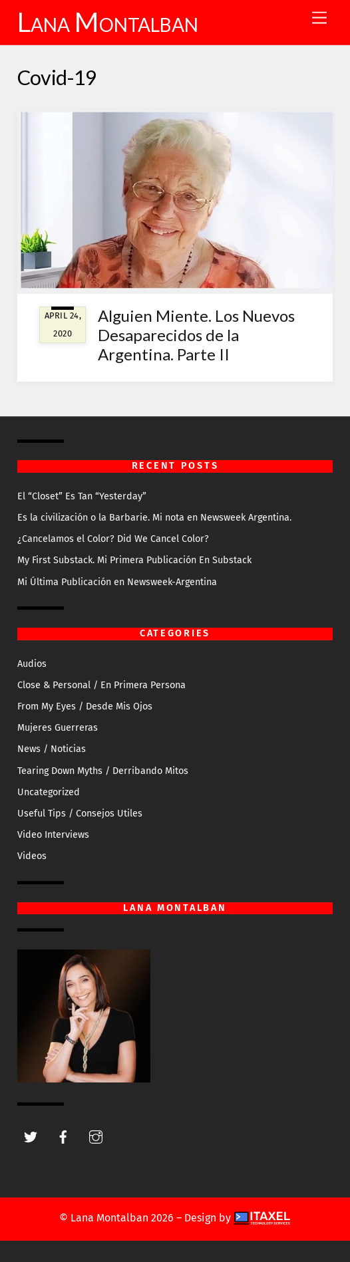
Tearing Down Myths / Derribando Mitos (102, 771)
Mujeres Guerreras (57, 727)
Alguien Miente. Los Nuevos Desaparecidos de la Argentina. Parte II (196, 335)
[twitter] (30, 1136)
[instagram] (96, 1136)
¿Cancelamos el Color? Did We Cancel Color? (113, 539)
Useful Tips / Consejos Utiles (79, 813)
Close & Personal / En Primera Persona (101, 685)
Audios (32, 664)
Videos (32, 856)
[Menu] (319, 18)
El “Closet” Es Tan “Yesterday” (81, 496)
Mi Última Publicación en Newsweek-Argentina (117, 582)
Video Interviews (53, 834)
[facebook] (63, 1136)
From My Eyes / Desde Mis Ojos (84, 706)
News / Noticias (51, 749)
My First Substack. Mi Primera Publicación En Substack (134, 560)
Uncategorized (48, 792)
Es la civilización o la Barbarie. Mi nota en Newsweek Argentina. (154, 517)
